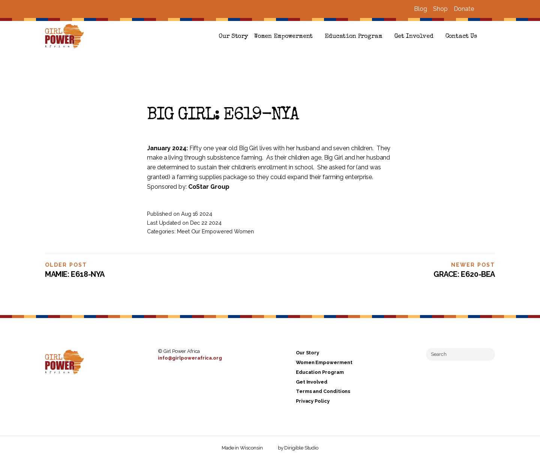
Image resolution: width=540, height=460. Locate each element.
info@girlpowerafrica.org (190, 358)
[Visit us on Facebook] (483, 9)
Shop (440, 8)
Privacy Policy (313, 401)
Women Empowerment (283, 37)
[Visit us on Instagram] (492, 9)
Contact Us (461, 37)
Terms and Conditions (323, 391)
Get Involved (414, 37)
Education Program (353, 37)
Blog (420, 8)
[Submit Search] (486, 354)
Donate (464, 8)
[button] (492, 37)
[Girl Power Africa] (66, 36)
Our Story (233, 37)
